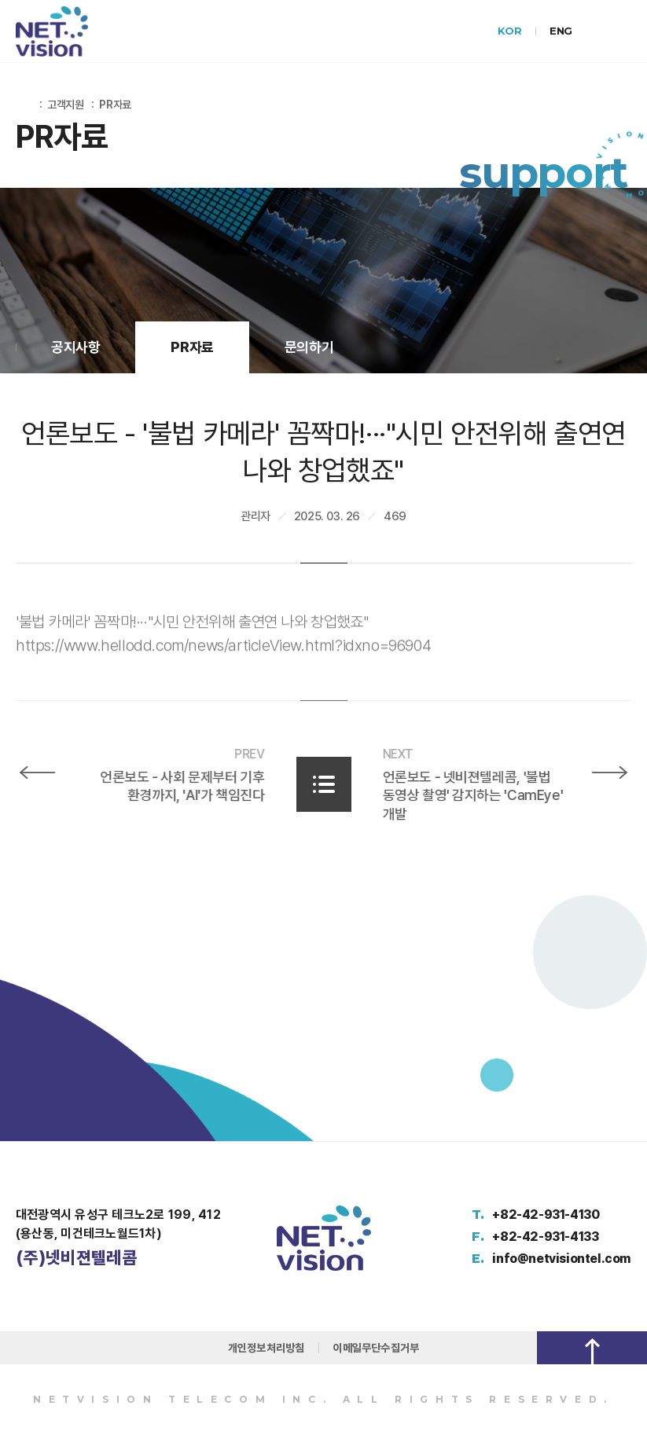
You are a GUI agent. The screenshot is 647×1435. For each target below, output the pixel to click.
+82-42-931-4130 (545, 1214)
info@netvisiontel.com (561, 1258)
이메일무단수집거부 (376, 1347)
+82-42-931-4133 (545, 1236)
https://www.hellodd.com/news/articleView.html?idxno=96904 (223, 657)
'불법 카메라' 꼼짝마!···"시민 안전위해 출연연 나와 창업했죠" (192, 633)
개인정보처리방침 (266, 1347)
